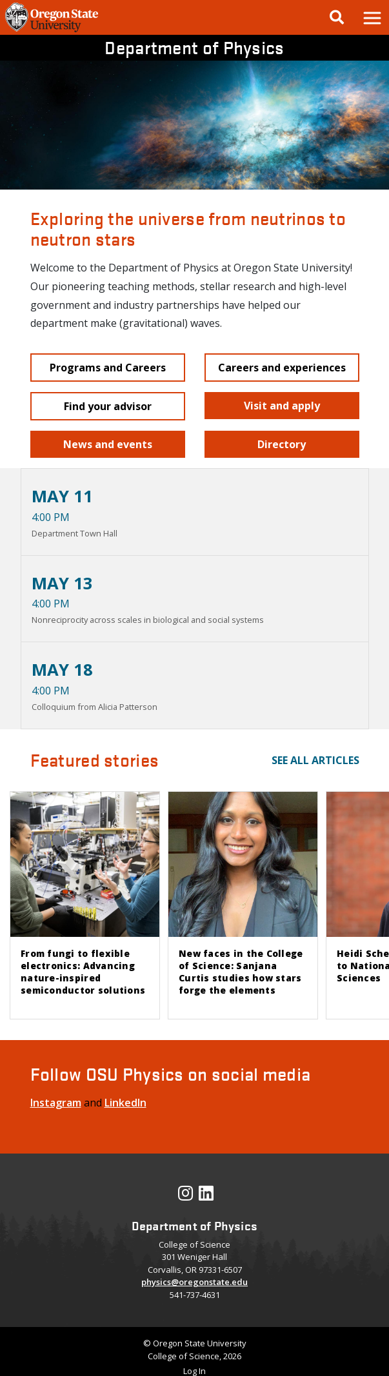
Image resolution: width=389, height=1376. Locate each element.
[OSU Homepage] (51, 31)
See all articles (315, 760)
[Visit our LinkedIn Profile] (206, 1196)
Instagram (55, 1103)
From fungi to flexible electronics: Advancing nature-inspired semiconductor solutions (83, 971)
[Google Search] (336, 17)
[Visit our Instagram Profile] (185, 1196)
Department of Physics (194, 47)
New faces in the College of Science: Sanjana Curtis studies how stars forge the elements (241, 971)
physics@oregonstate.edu (194, 1282)
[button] (371, 17)
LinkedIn (125, 1103)
